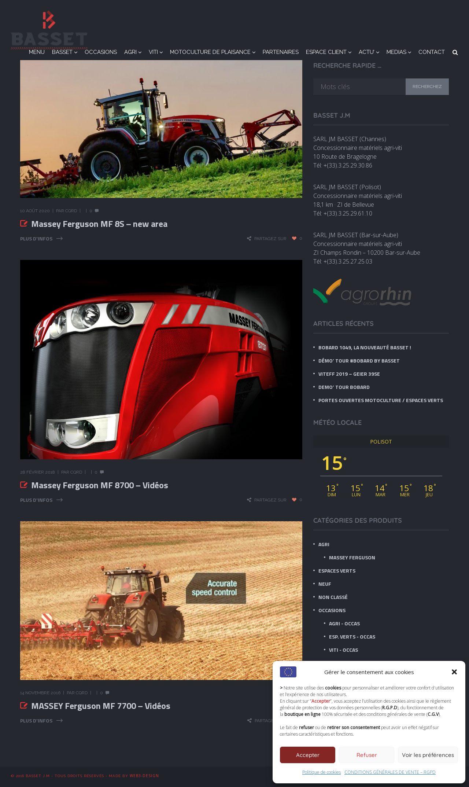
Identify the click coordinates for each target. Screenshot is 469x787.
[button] (454, 672)
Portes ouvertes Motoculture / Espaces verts (380, 400)
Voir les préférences (428, 754)
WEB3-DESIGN (144, 775)
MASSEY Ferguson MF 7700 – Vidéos (100, 705)
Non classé (333, 597)
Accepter (308, 754)
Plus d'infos (36, 238)
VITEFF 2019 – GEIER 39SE (349, 374)
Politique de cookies (321, 772)
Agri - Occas (344, 623)
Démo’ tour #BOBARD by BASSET (359, 360)
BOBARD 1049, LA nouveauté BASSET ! (364, 347)
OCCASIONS (101, 52)
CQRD (71, 210)
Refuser (367, 754)
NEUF (324, 584)
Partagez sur (270, 238)
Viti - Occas (343, 650)
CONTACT (431, 52)
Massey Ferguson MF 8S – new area (99, 223)
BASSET (62, 52)
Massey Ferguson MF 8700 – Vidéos (99, 485)
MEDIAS (396, 52)
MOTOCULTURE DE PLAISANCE (210, 52)
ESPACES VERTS (336, 570)
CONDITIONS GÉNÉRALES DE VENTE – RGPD (390, 772)
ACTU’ (366, 52)
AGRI (130, 52)
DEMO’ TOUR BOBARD (344, 387)
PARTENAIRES (281, 52)
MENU (37, 52)
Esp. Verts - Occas (352, 636)
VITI (153, 52)
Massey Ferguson (352, 557)
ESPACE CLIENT (326, 52)
